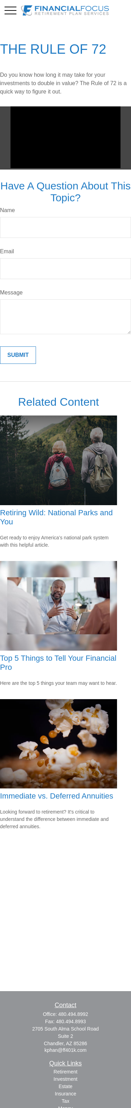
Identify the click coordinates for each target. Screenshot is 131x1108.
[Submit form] (18, 355)
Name (7, 210)
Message (11, 292)
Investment (65, 1079)
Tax (66, 1101)
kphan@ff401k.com (65, 1050)
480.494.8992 (73, 1014)
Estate (66, 1086)
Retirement (65, 1072)
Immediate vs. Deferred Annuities (56, 796)
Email (7, 251)
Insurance (65, 1093)
